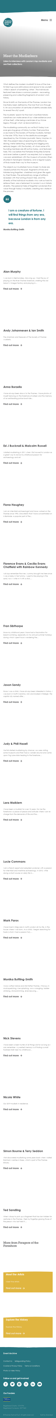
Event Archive (10, 1353)
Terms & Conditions (32, 1366)
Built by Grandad (46, 1415)
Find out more (13, 1288)
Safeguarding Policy (22, 1361)
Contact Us (7, 1361)
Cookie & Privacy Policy (12, 1366)
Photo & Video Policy (11, 1371)
